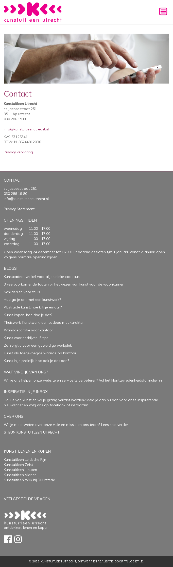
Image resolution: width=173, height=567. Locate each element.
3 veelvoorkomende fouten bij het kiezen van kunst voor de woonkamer (64, 284)
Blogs (10, 268)
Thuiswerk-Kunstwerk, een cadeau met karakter (44, 322)
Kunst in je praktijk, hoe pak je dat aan (35, 360)
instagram (79, 405)
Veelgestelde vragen (27, 498)
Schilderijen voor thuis (22, 292)
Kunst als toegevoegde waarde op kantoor (40, 353)
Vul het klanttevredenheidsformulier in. (131, 380)
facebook (57, 405)
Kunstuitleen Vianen (20, 474)
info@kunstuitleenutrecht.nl (26, 129)
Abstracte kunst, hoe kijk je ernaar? (33, 307)
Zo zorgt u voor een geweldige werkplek (38, 345)
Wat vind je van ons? (26, 372)
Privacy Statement (19, 209)
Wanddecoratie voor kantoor (28, 330)
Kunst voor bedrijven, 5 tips (26, 337)
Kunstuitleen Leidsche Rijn (25, 459)
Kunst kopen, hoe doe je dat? (28, 315)
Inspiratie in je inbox (26, 391)
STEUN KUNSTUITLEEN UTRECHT (32, 432)
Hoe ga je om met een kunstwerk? (32, 299)
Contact (13, 180)
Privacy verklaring (18, 152)
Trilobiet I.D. (134, 561)
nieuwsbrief (13, 405)
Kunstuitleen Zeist (18, 464)
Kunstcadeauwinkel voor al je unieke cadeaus (42, 276)
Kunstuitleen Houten (20, 469)
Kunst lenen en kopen (27, 451)
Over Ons (13, 416)
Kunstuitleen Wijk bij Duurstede (29, 480)
